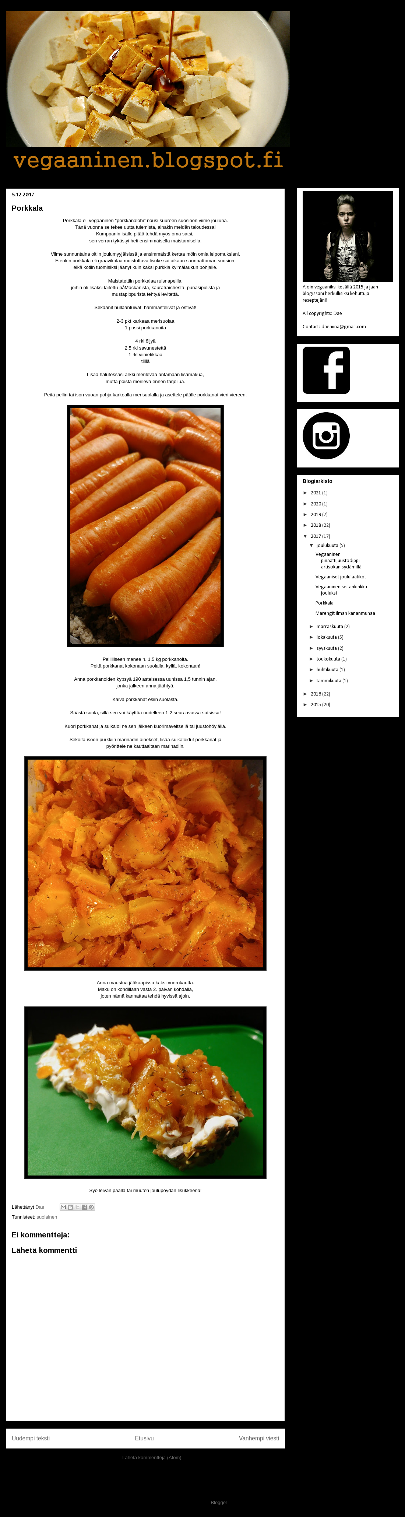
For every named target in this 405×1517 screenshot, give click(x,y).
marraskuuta (330, 627)
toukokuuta (329, 659)
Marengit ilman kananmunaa (345, 613)
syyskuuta (327, 648)
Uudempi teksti (31, 1438)
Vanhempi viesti (259, 1438)
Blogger (219, 1502)
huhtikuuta (328, 670)
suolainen (46, 1217)
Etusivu (144, 1438)
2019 (316, 515)
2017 (316, 536)
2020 (316, 504)
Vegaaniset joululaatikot (341, 577)
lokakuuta (327, 637)
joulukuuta (328, 546)
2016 (316, 694)
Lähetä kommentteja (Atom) (151, 1457)
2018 (316, 525)
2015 (316, 705)
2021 (316, 493)
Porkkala (325, 603)
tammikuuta (329, 681)
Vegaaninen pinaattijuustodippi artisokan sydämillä (339, 561)
